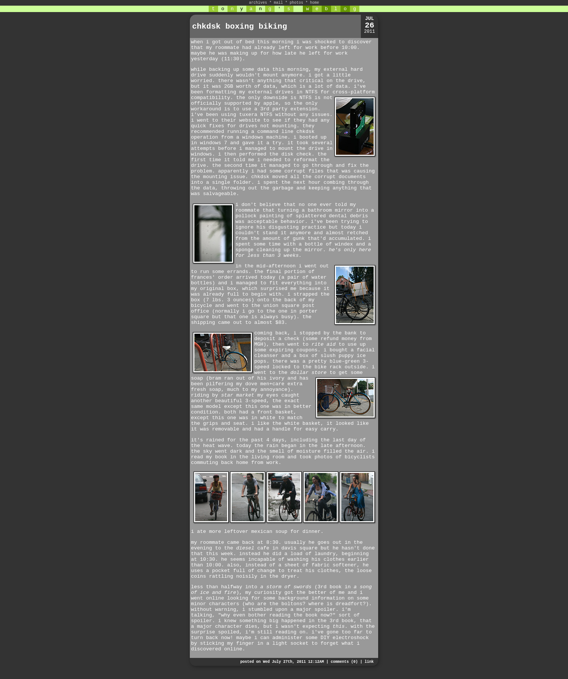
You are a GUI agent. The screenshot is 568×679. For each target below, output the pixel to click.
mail (278, 3)
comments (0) (344, 662)
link (369, 662)
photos (296, 3)
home (314, 3)
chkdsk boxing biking (239, 26)
